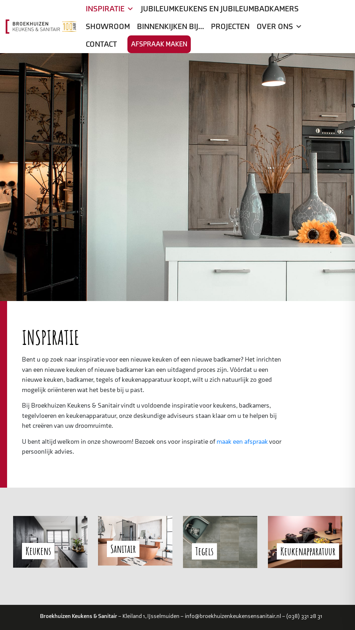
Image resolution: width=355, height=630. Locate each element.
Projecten (230, 27)
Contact (101, 44)
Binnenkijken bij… (170, 27)
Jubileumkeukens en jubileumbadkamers (220, 9)
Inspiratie (110, 9)
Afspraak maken (159, 44)
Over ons (279, 26)
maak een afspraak (242, 442)
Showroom (108, 27)
